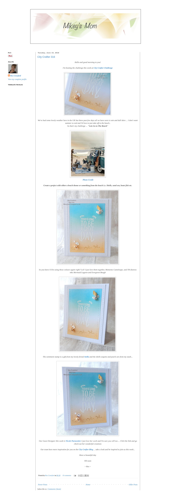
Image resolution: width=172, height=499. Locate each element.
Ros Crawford (50, 475)
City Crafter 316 (46, 56)
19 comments (66, 475)
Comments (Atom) (54, 489)
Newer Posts (42, 485)
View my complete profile (17, 79)
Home (88, 485)
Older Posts (133, 485)
